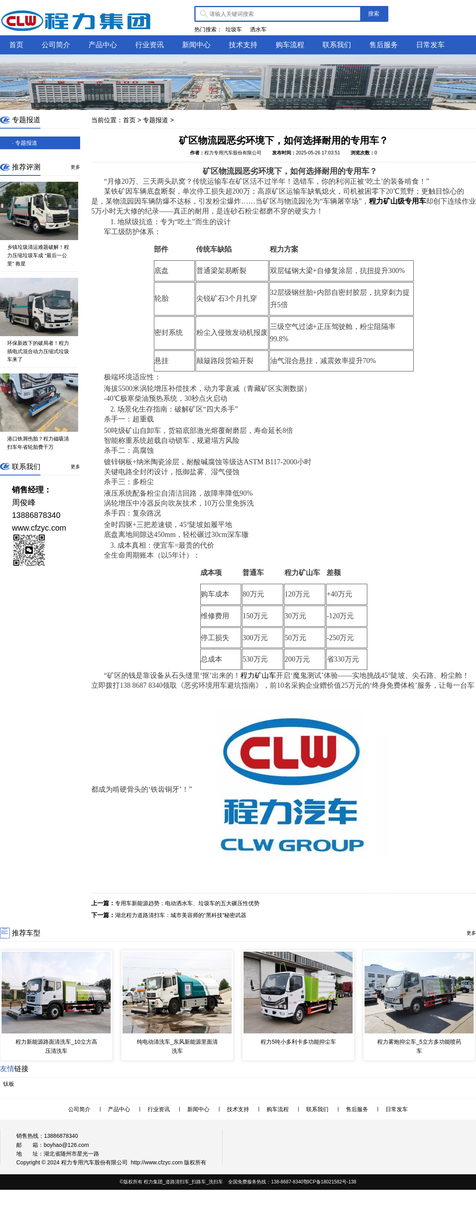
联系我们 (336, 45)
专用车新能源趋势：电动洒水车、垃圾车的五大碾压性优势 (187, 903)
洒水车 (258, 29)
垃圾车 (233, 29)
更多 (75, 167)
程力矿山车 (258, 675)
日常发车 (430, 45)
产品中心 (102, 45)
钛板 (8, 1084)
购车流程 (290, 45)
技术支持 (243, 45)
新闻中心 (196, 45)
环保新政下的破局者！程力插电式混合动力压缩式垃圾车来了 (38, 351)
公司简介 (56, 45)
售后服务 (383, 45)
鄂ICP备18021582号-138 (329, 1182)
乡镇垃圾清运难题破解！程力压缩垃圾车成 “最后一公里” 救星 (38, 255)
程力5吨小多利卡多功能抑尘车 (298, 1042)
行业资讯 (149, 45)
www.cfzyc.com (164, 1162)
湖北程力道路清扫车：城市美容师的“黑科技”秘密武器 (180, 915)
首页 (16, 45)
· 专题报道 (24, 143)
